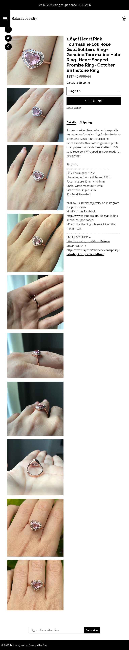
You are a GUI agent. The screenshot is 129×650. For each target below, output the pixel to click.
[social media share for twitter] (8, 38)
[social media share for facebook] (8, 29)
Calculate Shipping (78, 82)
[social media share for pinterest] (8, 47)
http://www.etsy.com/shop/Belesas (88, 241)
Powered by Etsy (38, 645)
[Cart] (124, 19)
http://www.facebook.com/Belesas (88, 216)
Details (71, 122)
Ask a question (74, 108)
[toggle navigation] (5, 18)
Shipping (86, 122)
